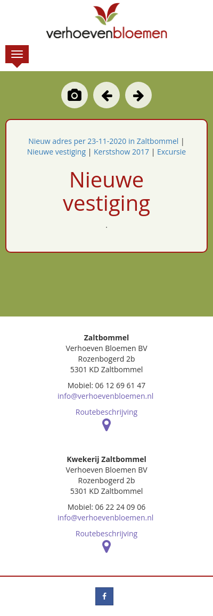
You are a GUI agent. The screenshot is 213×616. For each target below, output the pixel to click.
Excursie (171, 152)
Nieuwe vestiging (56, 152)
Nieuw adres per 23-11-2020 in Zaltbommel (103, 141)
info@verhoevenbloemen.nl (105, 396)
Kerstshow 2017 (121, 152)
